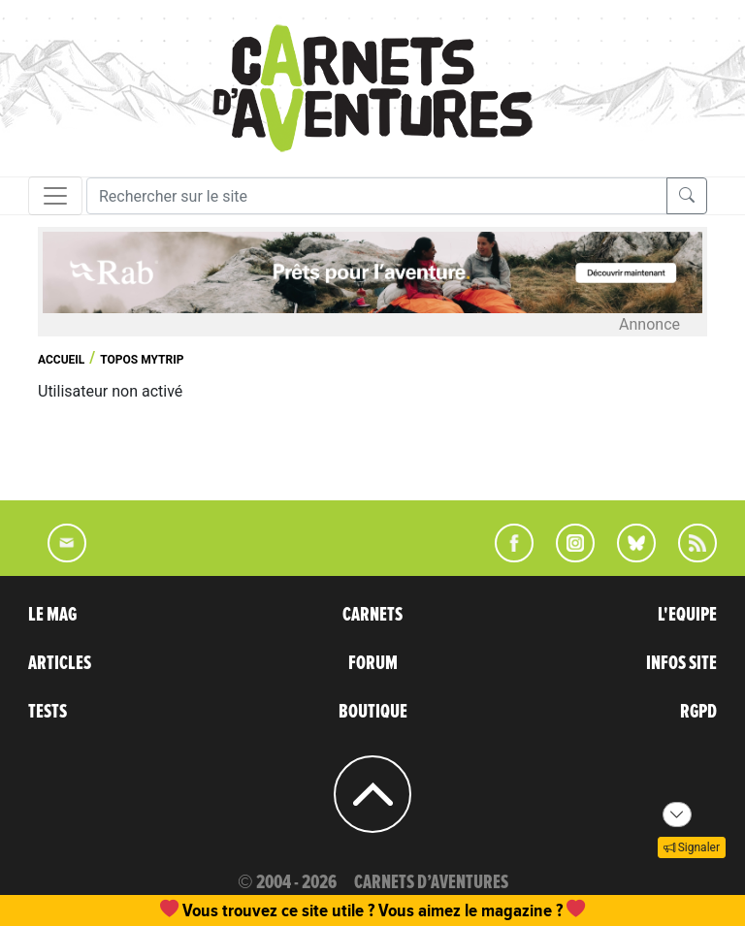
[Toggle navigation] (55, 195)
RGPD (698, 711)
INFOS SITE (681, 663)
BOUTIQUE (373, 711)
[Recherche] (376, 195)
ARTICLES (59, 663)
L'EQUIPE (687, 614)
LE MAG (52, 614)
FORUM (373, 663)
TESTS (47, 711)
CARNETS (372, 614)
